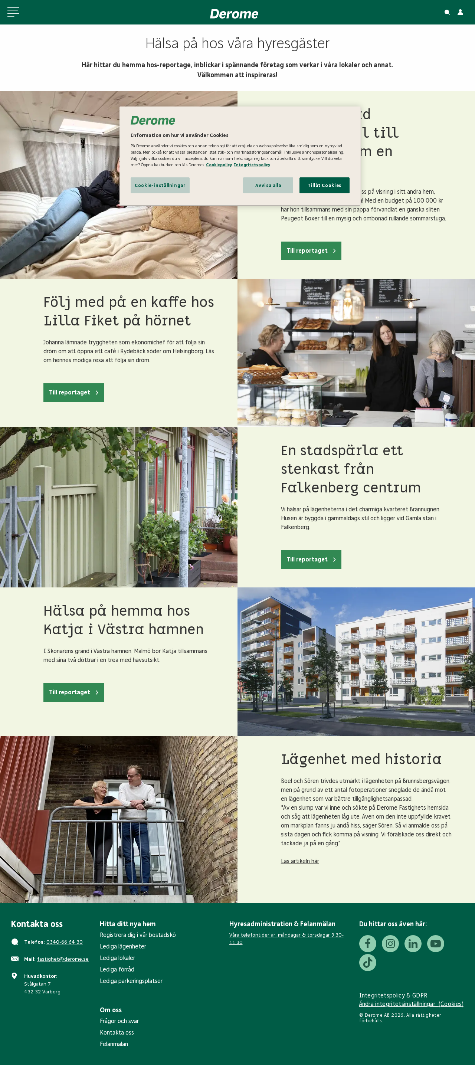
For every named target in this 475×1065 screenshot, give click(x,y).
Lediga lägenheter (123, 946)
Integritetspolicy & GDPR (393, 995)
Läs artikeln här (300, 861)
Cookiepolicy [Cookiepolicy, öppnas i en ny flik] (219, 164)
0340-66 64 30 (64, 942)
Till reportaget (307, 250)
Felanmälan (114, 1044)
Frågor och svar (119, 1021)
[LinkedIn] (413, 943)
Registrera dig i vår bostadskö (138, 934)
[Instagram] (390, 943)
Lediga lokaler (117, 957)
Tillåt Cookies (324, 185)
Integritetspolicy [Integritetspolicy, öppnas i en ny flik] (252, 164)
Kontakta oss (117, 1032)
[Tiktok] (368, 962)
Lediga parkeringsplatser (131, 980)
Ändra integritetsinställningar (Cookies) (411, 1003)
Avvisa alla (268, 185)
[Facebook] (368, 943)
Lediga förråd (117, 969)
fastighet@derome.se (63, 959)
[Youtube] (435, 943)
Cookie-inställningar (160, 185)
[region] (240, 156)
